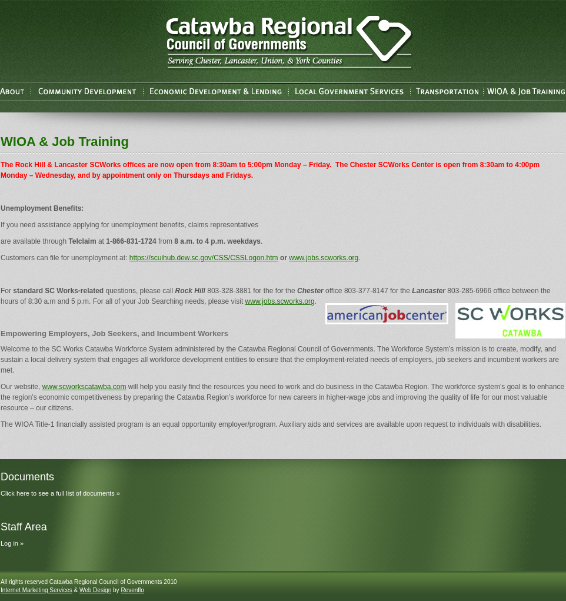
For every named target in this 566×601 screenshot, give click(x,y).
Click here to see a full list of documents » (60, 493)
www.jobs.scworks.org (323, 258)
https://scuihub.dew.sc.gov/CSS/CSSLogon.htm (203, 258)
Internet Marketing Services (36, 590)
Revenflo (132, 590)
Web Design (95, 590)
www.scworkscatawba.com (84, 387)
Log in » (12, 543)
